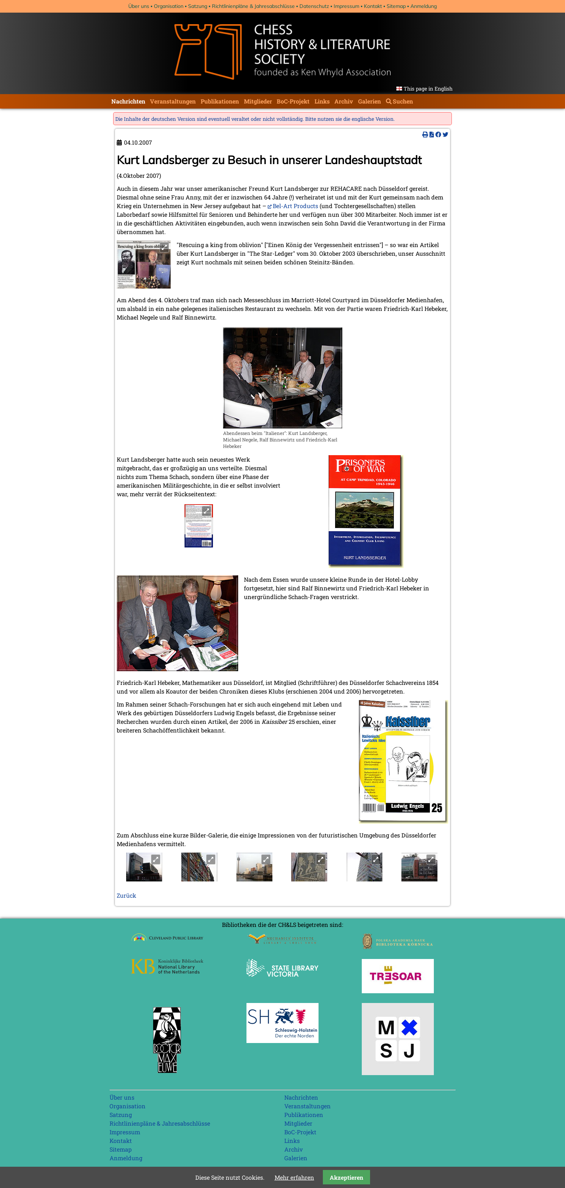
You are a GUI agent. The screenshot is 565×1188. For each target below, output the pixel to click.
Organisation (168, 6)
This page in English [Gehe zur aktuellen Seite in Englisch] (428, 88)
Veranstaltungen (173, 101)
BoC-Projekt (293, 101)
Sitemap (396, 6)
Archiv (343, 101)
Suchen (403, 101)
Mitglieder (258, 101)
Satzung (197, 6)
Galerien (369, 101)
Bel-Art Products (295, 206)
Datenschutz (314, 6)
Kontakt (373, 6)
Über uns (138, 6)
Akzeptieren (346, 1177)
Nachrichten (128, 101)
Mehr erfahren (294, 1177)
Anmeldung (423, 6)
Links (322, 101)
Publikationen (220, 101)
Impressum (346, 6)
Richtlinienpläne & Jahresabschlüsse (253, 6)
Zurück (126, 895)
